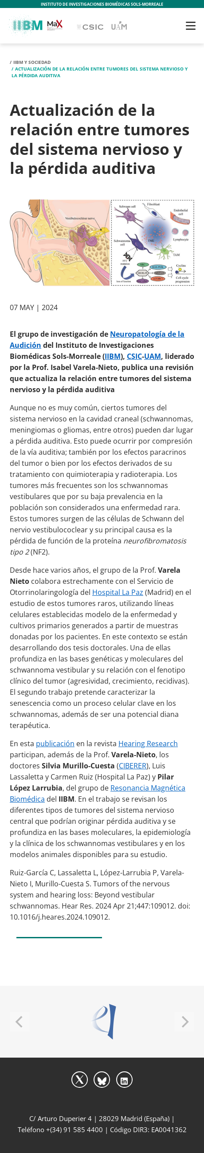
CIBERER (132, 766)
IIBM (113, 356)
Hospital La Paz (117, 592)
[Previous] (20, 1021)
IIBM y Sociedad (32, 62)
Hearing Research (148, 743)
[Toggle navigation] (190, 26)
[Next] (184, 1021)
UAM (152, 356)
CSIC (134, 356)
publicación (55, 743)
